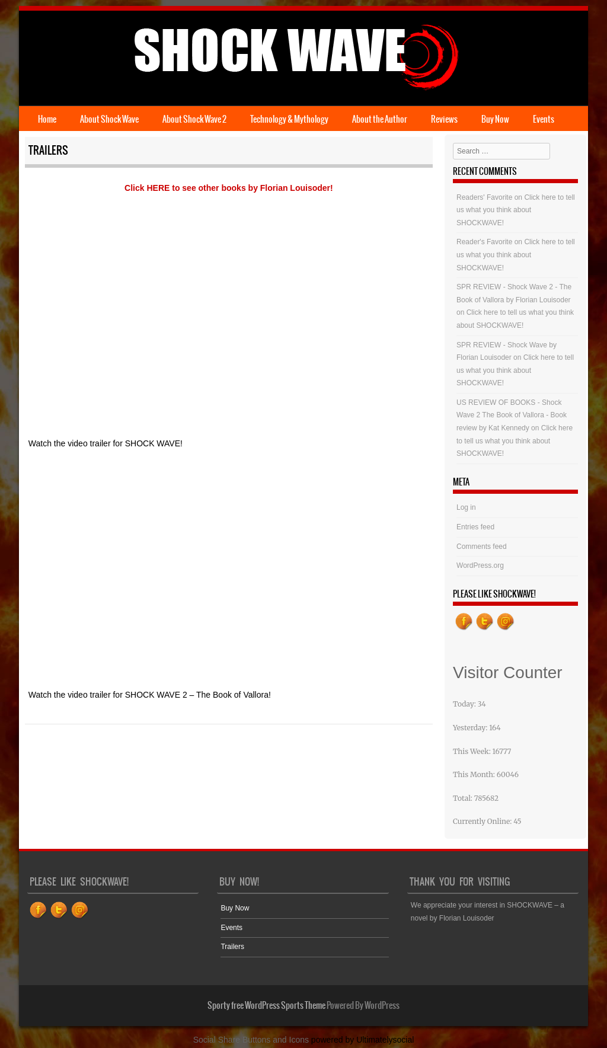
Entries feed (475, 527)
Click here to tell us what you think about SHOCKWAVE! (515, 210)
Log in (466, 507)
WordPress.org (480, 565)
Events (543, 119)
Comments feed (481, 546)
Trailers (232, 946)
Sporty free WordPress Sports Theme (266, 1005)
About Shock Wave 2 (194, 119)
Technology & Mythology (289, 119)
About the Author (379, 119)
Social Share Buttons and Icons (251, 1039)
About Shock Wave (109, 119)
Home (47, 119)
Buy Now (495, 119)
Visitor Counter (508, 672)
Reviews (444, 119)
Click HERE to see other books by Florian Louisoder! (228, 188)
